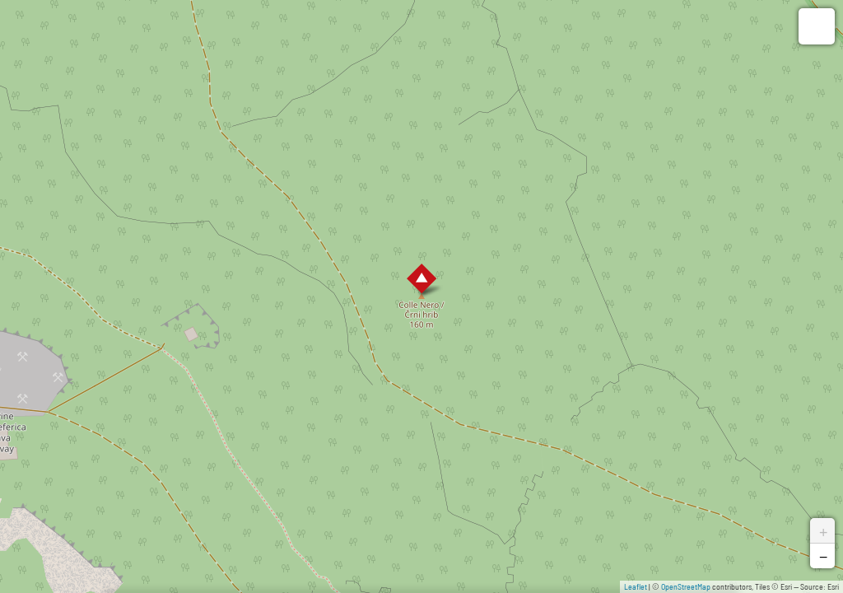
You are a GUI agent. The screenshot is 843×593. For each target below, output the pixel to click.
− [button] (823, 556)
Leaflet (635, 586)
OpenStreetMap (685, 586)
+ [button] (823, 530)
